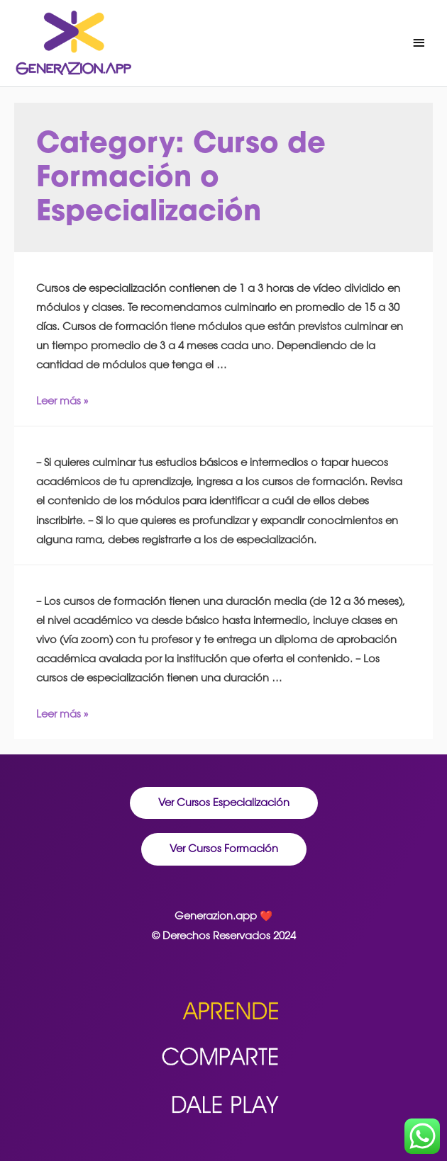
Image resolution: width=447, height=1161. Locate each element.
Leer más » (62, 401)
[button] (224, 803)
